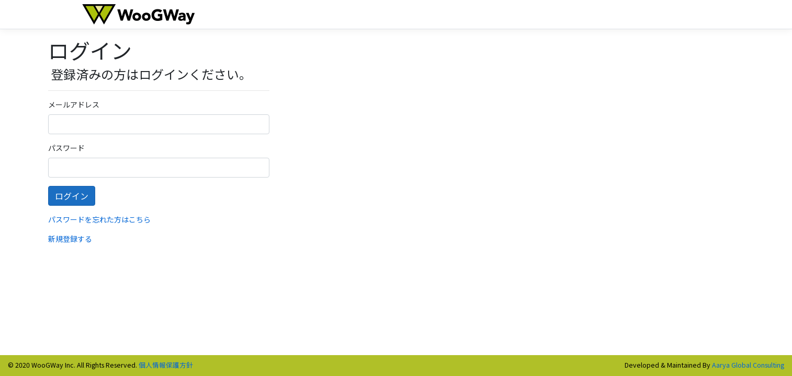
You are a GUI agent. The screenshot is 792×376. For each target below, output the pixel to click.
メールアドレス (73, 104)
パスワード (66, 148)
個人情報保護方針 (166, 365)
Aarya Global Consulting (748, 365)
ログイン (71, 196)
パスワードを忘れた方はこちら (99, 219)
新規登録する (70, 238)
